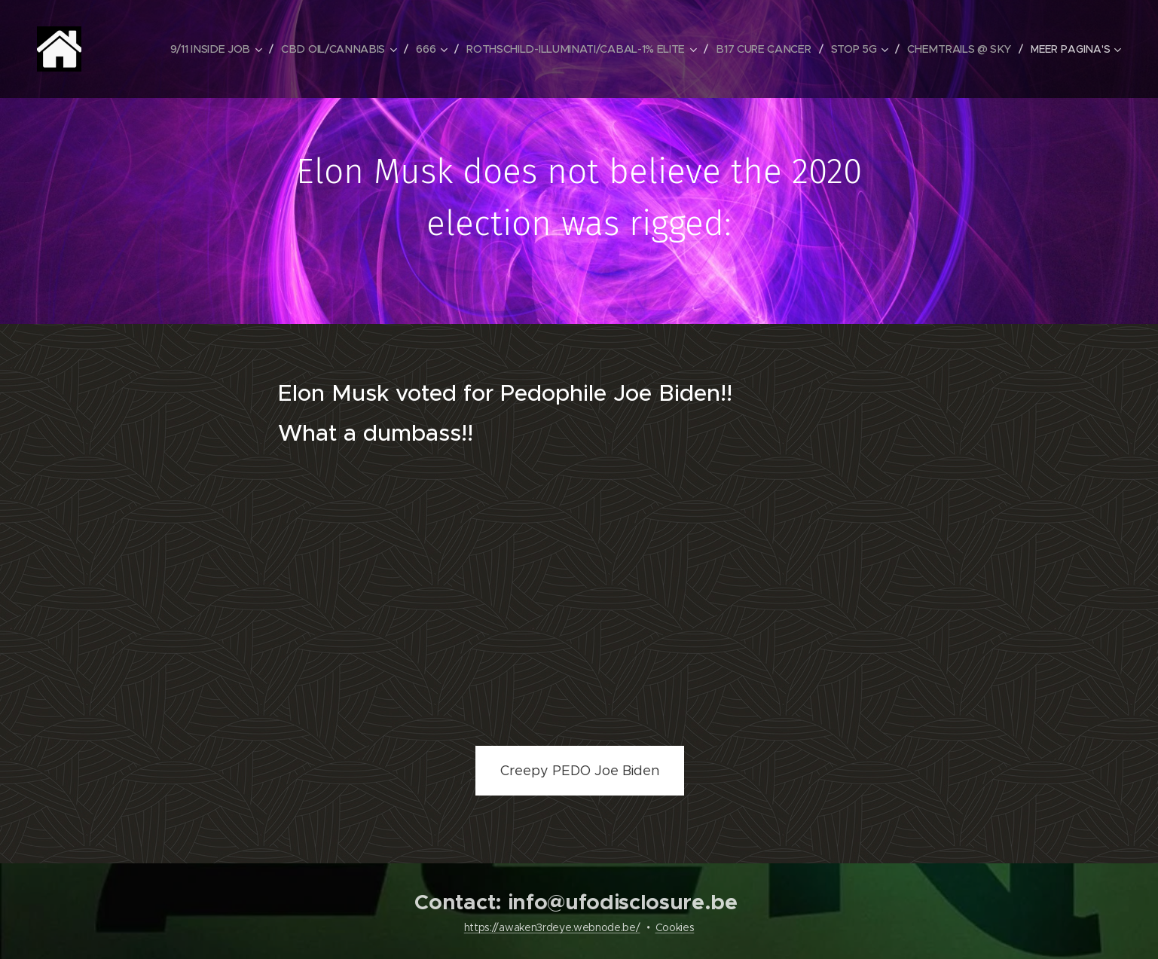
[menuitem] (220, 49)
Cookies (675, 927)
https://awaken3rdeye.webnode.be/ (552, 927)
